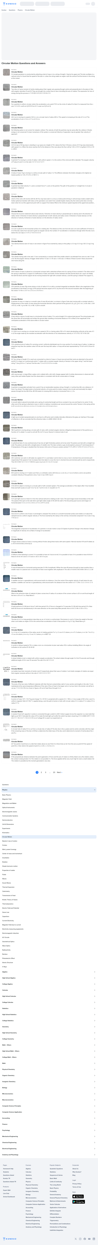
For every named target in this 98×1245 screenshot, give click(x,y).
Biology (28, 1194)
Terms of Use (76, 1187)
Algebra (28, 1168)
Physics (20, 10)
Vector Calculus (55, 1204)
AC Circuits (5, 937)
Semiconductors (7, 820)
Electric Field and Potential (10, 908)
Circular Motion (17, 72)
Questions (12, 10)
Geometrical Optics (8, 941)
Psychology (29, 1214)
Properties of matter (8, 870)
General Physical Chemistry (59, 1198)
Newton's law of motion (9, 841)
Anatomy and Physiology (34, 1227)
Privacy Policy (76, 1184)
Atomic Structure (7, 962)
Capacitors (5, 916)
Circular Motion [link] (30, 10)
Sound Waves (6, 883)
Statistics (29, 1175)
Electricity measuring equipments (12, 929)
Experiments (6, 828)
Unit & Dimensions (8, 824)
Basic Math (53, 1178)
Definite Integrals (55, 1211)
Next (59, 772)
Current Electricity (8, 920)
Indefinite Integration (56, 1230)
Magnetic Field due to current (11, 925)
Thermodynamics (7, 904)
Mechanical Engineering (33, 1217)
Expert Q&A (6, 1190)
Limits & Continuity (56, 1181)
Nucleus (4, 954)
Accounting (29, 1207)
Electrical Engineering (33, 1224)
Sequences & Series (56, 1175)
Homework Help (8, 1168)
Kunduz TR (6, 1178)
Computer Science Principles (35, 1201)
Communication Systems (10, 816)
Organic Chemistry (32, 1188)
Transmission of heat (8, 895)
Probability (53, 1191)
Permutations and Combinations (60, 1224)
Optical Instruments (8, 807)
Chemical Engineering (33, 1220)
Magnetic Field (7, 799)
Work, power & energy (9, 849)
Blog (73, 1175)
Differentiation (54, 1214)
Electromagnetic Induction (10, 933)
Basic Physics (6, 795)
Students (6, 1172)
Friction (4, 845)
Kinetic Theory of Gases (9, 899)
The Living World (55, 1185)
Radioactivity (6, 950)
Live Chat (6, 1193)
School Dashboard (9, 1196)
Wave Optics (6, 946)
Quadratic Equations (56, 1168)
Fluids (4, 874)
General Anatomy (55, 1194)
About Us (75, 1168)
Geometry (29, 1178)
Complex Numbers (56, 1217)
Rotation (4, 862)
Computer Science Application (35, 1204)
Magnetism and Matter (9, 803)
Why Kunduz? (76, 1172)
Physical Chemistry (32, 1185)
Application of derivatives (58, 1207)
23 (54, 772)
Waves (4, 879)
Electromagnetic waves (9, 811)
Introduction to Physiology (58, 1227)
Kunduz (4, 10)
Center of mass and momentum (12, 853)
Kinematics (5, 832)
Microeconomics (31, 1198)
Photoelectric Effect (8, 958)
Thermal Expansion (8, 887)
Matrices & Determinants (58, 1201)
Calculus (28, 1172)
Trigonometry (54, 1220)
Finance (28, 1211)
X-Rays (4, 967)
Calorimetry (6, 891)
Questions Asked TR (9, 1181)
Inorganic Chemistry (32, 1191)
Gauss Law (5, 912)
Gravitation (5, 858)
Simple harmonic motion (10, 866)
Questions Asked (8, 1175)
